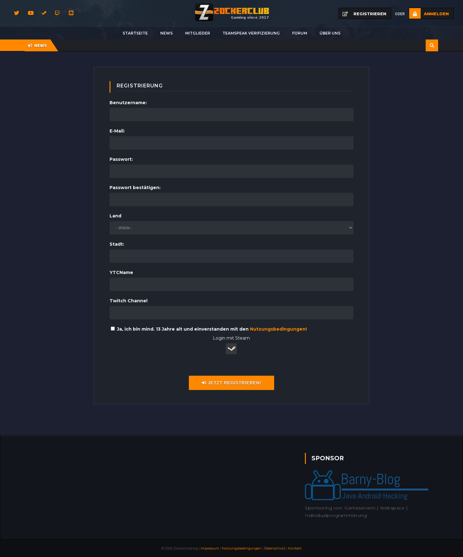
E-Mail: (117, 131)
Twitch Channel (128, 301)
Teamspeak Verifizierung (251, 33)
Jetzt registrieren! (231, 382)
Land (115, 216)
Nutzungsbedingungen (241, 548)
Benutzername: (128, 102)
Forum (299, 33)
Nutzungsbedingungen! (278, 329)
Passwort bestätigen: (135, 187)
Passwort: (121, 159)
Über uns (330, 33)
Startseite (135, 33)
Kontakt (295, 548)
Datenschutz (274, 548)
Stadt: (117, 244)
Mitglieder (197, 33)
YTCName (121, 272)
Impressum (210, 548)
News (166, 33)
